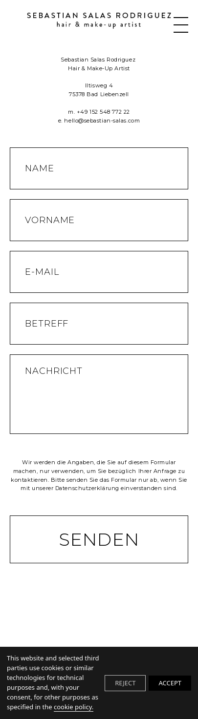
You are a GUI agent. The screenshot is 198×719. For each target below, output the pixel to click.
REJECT (125, 682)
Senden (99, 539)
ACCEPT (169, 682)
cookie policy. (73, 706)
